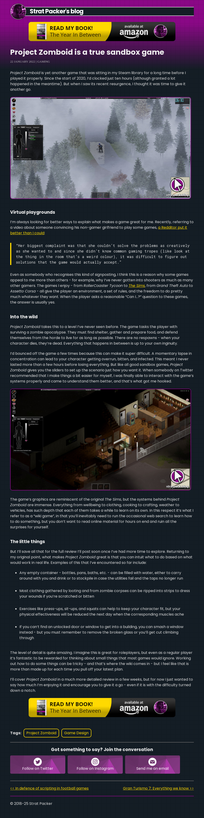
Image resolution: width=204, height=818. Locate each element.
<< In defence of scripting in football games (49, 788)
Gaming (43, 61)
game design (76, 733)
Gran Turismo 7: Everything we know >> (158, 788)
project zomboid (41, 733)
